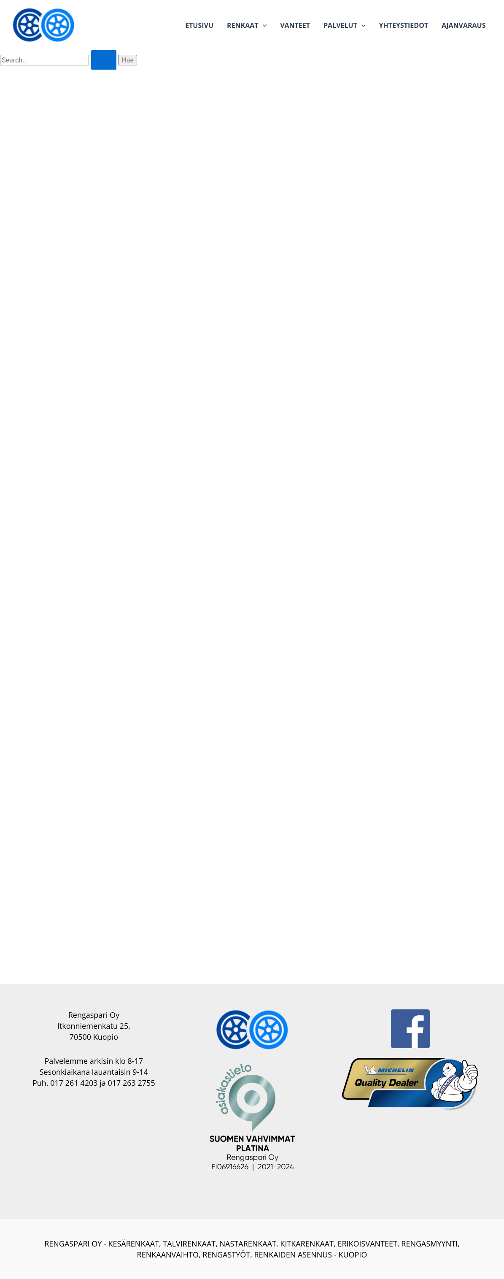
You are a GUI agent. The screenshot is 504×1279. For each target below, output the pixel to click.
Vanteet (295, 25)
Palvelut (344, 25)
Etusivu (199, 25)
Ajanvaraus (463, 25)
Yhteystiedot (404, 25)
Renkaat (247, 25)
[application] (263, 25)
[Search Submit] (103, 60)
